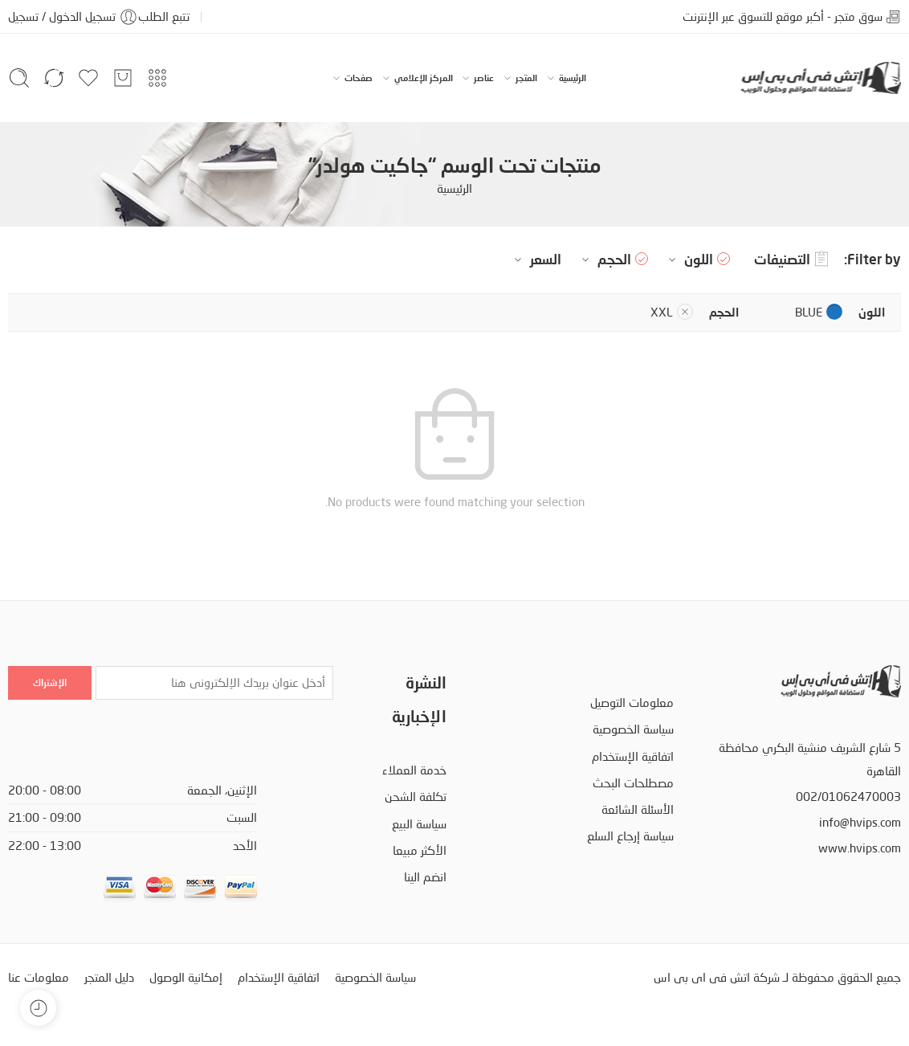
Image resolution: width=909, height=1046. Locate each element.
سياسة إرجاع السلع (630, 836)
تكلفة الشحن (415, 796)
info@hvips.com (860, 822)
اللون (688, 259)
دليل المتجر (109, 977)
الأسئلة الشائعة (637, 809)
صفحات (358, 78)
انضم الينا (425, 877)
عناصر (484, 78)
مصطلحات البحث (633, 783)
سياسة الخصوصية (633, 729)
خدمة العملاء (414, 770)
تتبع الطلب (164, 16)
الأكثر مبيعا (419, 850)
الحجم (604, 259)
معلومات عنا (38, 977)
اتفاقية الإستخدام (633, 756)
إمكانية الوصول (185, 977)
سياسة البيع (419, 824)
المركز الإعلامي (423, 78)
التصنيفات (791, 259)
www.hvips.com (859, 848)
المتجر (526, 78)
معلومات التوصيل (632, 702)
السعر (535, 259)
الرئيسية (572, 78)
